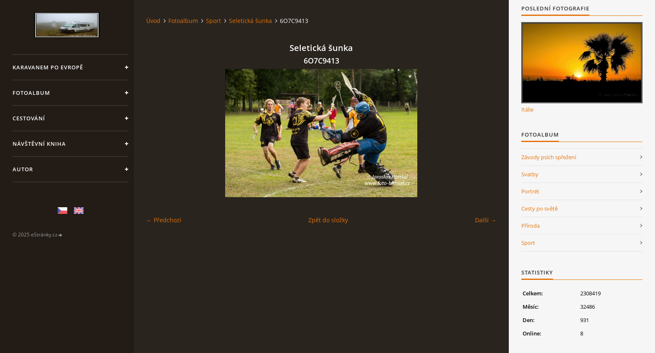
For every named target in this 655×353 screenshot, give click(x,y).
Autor (23, 169)
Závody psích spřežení (548, 157)
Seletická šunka (250, 21)
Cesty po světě (539, 208)
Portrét (530, 191)
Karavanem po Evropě (48, 67)
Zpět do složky (328, 220)
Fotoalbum (31, 93)
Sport (213, 21)
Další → (485, 220)
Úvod (153, 21)
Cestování (29, 118)
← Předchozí (163, 220)
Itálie (527, 109)
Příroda (530, 225)
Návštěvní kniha (39, 143)
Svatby (529, 174)
